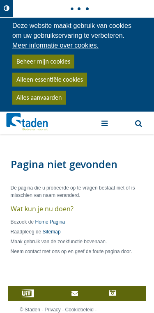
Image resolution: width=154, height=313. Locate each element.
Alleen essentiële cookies (49, 79)
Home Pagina (50, 222)
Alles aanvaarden (39, 97)
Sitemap (52, 232)
